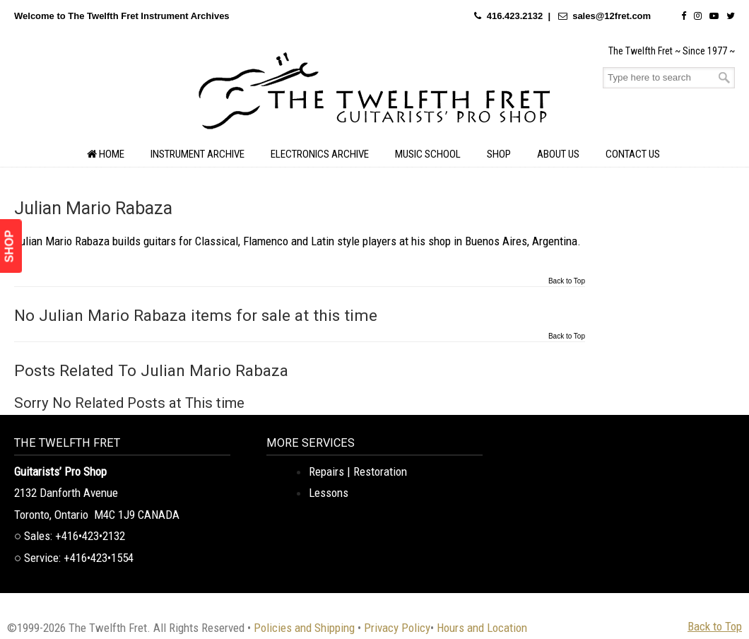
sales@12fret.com (611, 16)
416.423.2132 (515, 16)
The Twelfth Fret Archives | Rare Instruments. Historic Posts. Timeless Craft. (374, 95)
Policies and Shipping (304, 628)
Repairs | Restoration (358, 471)
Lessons (328, 493)
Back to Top (566, 281)
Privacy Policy (397, 628)
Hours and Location (482, 628)
